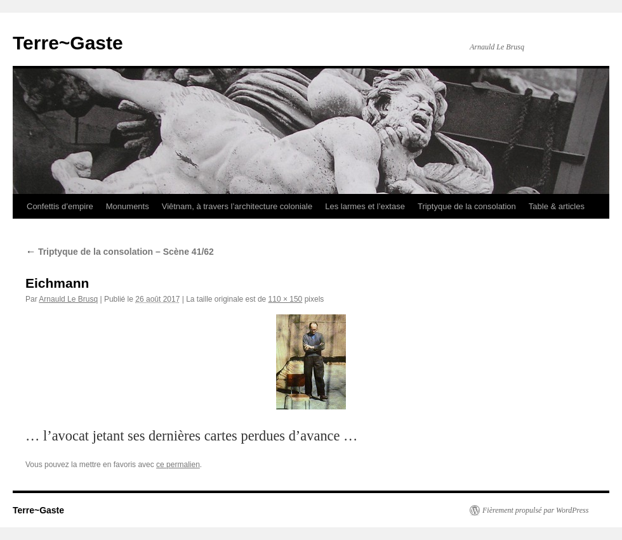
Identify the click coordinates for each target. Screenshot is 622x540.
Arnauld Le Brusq (68, 299)
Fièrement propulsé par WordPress (535, 510)
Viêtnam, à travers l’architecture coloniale (237, 206)
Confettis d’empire (60, 206)
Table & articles (557, 206)
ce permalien (178, 464)
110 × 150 (285, 299)
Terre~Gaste (68, 42)
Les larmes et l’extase (365, 206)
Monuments (127, 206)
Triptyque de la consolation (467, 206)
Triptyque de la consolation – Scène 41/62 (119, 252)
